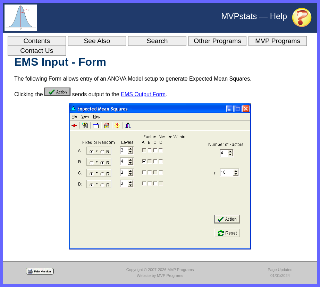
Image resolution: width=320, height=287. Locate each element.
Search (157, 40)
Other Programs (217, 40)
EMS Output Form (143, 94)
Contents (36, 40)
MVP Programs (277, 40)
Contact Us (36, 50)
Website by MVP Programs (160, 275)
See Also (97, 40)
